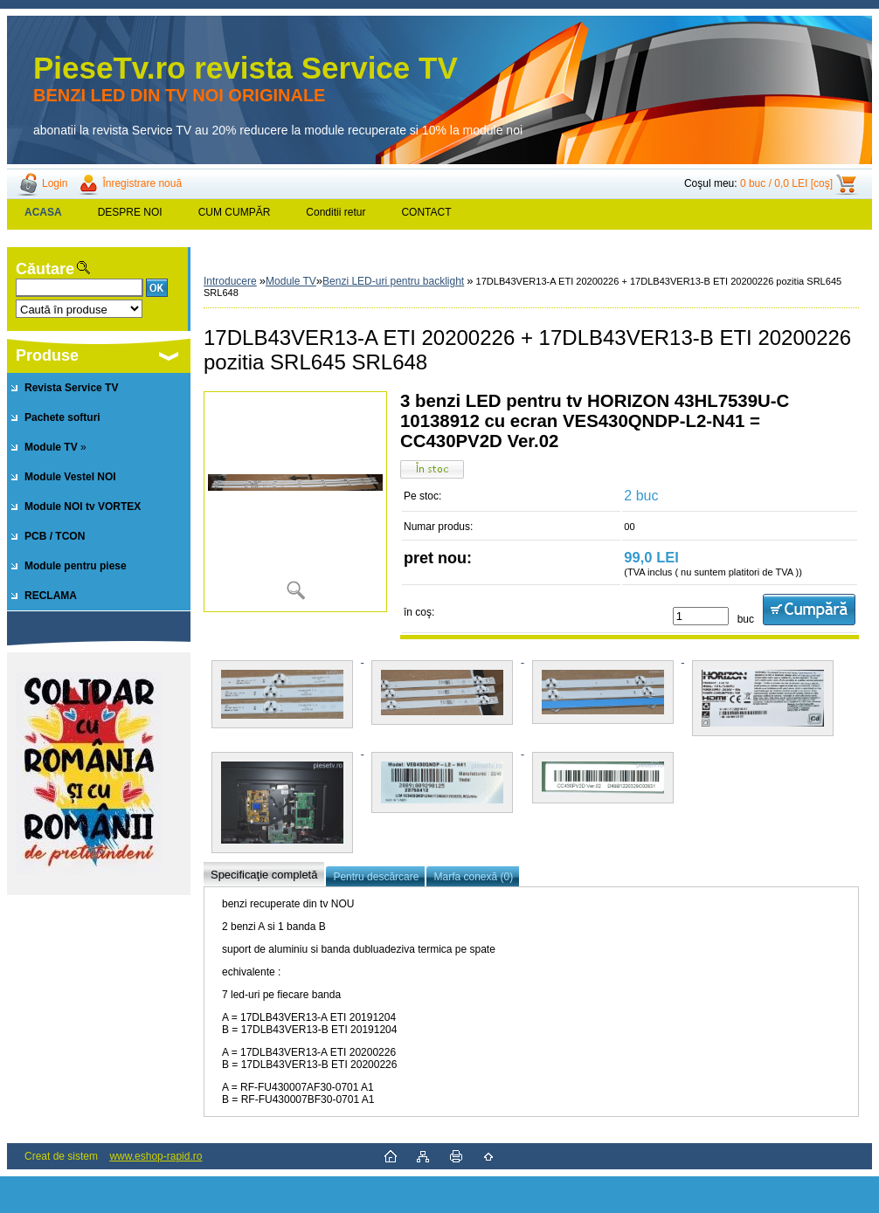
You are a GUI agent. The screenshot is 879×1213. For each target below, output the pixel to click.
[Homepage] (43, 212)
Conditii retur (335, 212)
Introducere (230, 281)
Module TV (291, 281)
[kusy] (701, 616)
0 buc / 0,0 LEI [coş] (786, 183)
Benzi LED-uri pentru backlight (393, 281)
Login (54, 183)
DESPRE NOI (130, 212)
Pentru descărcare (376, 877)
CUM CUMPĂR (234, 212)
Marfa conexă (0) (473, 877)
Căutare (45, 269)
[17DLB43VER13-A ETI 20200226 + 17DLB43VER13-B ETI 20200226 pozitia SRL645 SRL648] (295, 501)
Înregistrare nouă (142, 183)
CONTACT (426, 212)
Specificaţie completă (264, 874)
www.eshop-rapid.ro (155, 1156)
